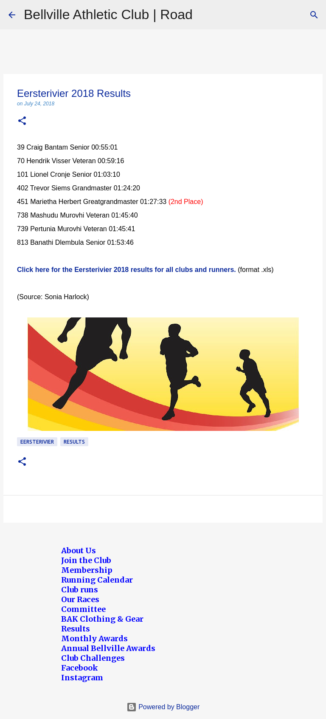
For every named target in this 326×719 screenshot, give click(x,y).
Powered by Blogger (163, 707)
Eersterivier (37, 441)
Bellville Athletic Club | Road (108, 14)
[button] (22, 121)
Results (74, 441)
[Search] (314, 15)
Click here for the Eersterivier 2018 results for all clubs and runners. (126, 269)
